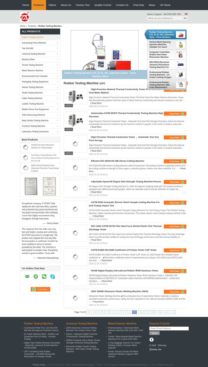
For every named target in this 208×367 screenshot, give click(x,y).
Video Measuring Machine (33, 115)
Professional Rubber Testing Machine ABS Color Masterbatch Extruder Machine (159, 85)
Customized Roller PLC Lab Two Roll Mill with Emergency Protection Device (41, 329)
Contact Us (122, 5)
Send (154, 333)
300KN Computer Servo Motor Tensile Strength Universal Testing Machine (83, 341)
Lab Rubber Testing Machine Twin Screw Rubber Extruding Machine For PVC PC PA (45, 158)
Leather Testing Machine (33, 104)
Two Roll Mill (27, 48)
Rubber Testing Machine (33, 37)
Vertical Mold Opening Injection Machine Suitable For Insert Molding (160, 44)
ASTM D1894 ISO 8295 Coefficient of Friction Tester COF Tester (124, 250)
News (152, 5)
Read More (96, 103)
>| (173, 312)
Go (185, 18)
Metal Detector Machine (32, 70)
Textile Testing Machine (32, 93)
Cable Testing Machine (32, 98)
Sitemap (162, 345)
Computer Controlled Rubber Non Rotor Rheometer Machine (159, 54)
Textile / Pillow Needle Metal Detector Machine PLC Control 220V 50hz (124, 337)
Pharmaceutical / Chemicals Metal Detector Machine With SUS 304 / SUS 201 (125, 330)
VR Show (165, 5)
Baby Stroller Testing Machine (35, 120)
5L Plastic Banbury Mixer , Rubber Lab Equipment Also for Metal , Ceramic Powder (41, 336)
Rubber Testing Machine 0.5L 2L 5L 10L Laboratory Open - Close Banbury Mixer (161, 34)
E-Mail (152, 345)
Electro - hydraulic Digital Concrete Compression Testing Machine (81, 335)
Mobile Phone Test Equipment (35, 109)
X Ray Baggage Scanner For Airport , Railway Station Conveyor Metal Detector (124, 345)
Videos (52, 5)
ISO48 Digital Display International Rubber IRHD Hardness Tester (124, 270)
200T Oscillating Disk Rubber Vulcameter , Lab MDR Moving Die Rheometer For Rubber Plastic (39, 354)
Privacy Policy (39, 365)
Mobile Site (155, 349)
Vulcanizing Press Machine (34, 43)
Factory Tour (83, 5)
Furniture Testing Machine (33, 126)
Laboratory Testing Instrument (35, 131)
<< (96, 312)
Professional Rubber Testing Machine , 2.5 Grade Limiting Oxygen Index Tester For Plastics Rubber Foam (161, 74)
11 (160, 312)
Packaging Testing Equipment (35, 81)
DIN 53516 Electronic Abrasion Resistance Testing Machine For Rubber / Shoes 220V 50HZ (159, 64)
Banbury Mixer (28, 59)
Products (39, 5)
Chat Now (138, 5)
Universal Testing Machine (33, 54)
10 (154, 312)
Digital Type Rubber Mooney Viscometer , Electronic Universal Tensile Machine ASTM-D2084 (42, 345)
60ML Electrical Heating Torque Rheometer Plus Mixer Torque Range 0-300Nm (45, 168)
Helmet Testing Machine (32, 87)
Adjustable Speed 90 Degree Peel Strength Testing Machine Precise (126, 181)
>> (166, 312)
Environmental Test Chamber (35, 76)
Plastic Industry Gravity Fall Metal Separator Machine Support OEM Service (123, 354)
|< (89, 312)
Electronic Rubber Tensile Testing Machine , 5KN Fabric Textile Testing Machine (82, 349)
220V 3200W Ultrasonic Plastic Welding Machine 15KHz (119, 291)
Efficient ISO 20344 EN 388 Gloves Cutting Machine (117, 161)
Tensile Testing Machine (32, 65)
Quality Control (103, 5)
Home (25, 5)
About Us (66, 5)
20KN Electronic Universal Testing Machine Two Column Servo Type (81, 329)
